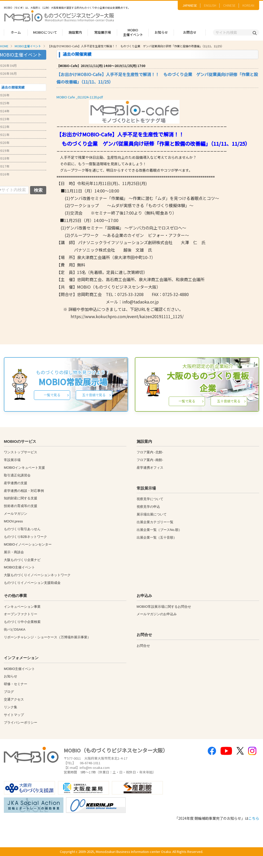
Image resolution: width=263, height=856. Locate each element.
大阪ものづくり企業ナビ (22, 560)
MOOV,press (13, 521)
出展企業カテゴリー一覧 (155, 522)
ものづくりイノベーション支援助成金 (32, 583)
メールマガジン (15, 514)
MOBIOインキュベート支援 (24, 468)
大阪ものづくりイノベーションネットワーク (37, 575)
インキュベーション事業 (22, 607)
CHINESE (229, 5)
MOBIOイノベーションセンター (28, 544)
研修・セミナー (15, 684)
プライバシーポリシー (20, 722)
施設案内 (75, 32)
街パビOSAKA (14, 629)
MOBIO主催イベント (133, 32)
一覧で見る (52, 394)
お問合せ (189, 32)
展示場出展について (152, 514)
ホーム (16, 32)
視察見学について (150, 499)
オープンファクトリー (20, 614)
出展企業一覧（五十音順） (157, 537)
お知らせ (161, 32)
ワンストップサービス (20, 452)
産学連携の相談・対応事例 (24, 491)
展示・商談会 (14, 552)
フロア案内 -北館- (150, 452)
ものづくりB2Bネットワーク (25, 537)
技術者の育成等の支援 (20, 506)
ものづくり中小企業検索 (22, 622)
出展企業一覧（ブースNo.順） (159, 530)
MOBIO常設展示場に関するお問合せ (164, 607)
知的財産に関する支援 (20, 498)
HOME (4, 46)
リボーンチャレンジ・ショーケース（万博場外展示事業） (47, 637)
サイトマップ (14, 715)
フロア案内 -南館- (150, 460)
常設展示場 (102, 32)
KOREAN (248, 5)
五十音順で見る (94, 394)
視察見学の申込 (148, 507)
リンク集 (10, 707)
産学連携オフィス (150, 468)
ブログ (9, 692)
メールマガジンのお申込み (157, 614)
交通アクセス (14, 699)
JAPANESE (190, 5)
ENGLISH (210, 5)
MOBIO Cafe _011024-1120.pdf (80, 97)
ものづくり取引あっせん (22, 529)
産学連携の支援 (15, 483)
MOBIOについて (45, 32)
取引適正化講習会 (17, 475)
